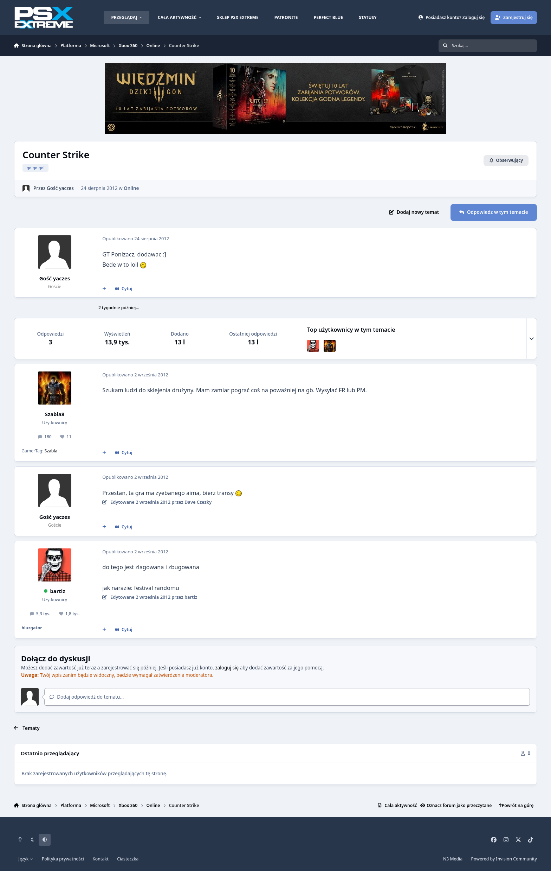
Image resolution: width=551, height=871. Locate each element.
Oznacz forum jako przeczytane (456, 805)
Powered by (504, 859)
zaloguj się (227, 668)
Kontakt (100, 859)
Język (25, 859)
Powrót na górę (516, 805)
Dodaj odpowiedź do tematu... (87, 697)
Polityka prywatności (63, 859)
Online (131, 188)
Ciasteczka (127, 859)
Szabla (51, 451)
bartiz (57, 591)
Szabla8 (55, 414)
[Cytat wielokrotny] (104, 289)
